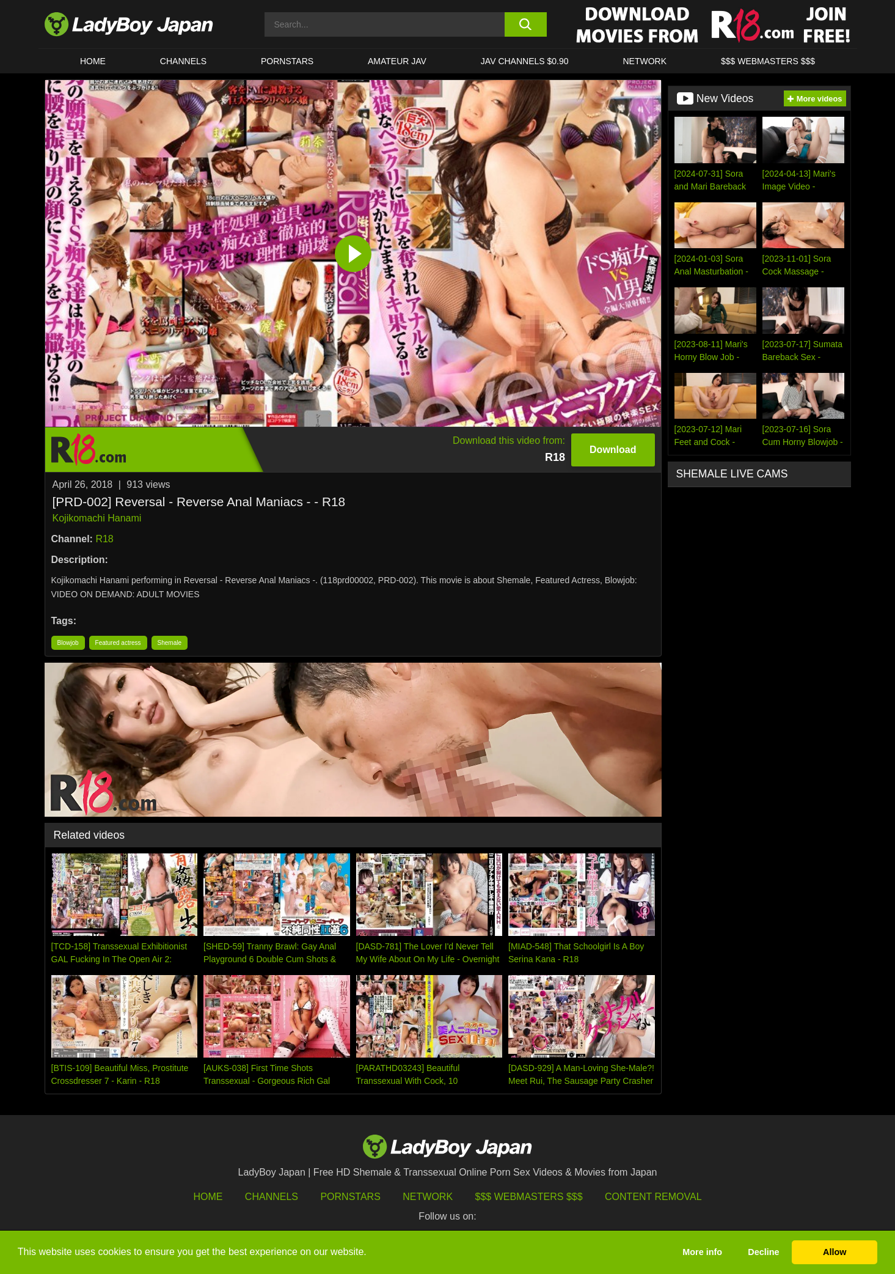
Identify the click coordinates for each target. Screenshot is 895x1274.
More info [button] (702, 1252)
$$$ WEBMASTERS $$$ (768, 61)
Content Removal (653, 1196)
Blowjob (68, 642)
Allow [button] (834, 1252)
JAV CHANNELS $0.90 (525, 61)
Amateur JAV (397, 61)
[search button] (526, 24)
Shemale (169, 642)
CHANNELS (183, 61)
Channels (271, 1196)
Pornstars (287, 61)
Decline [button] (763, 1252)
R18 (104, 539)
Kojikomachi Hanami (97, 518)
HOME (93, 61)
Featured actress (118, 642)
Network (645, 61)
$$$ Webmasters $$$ (529, 1196)
